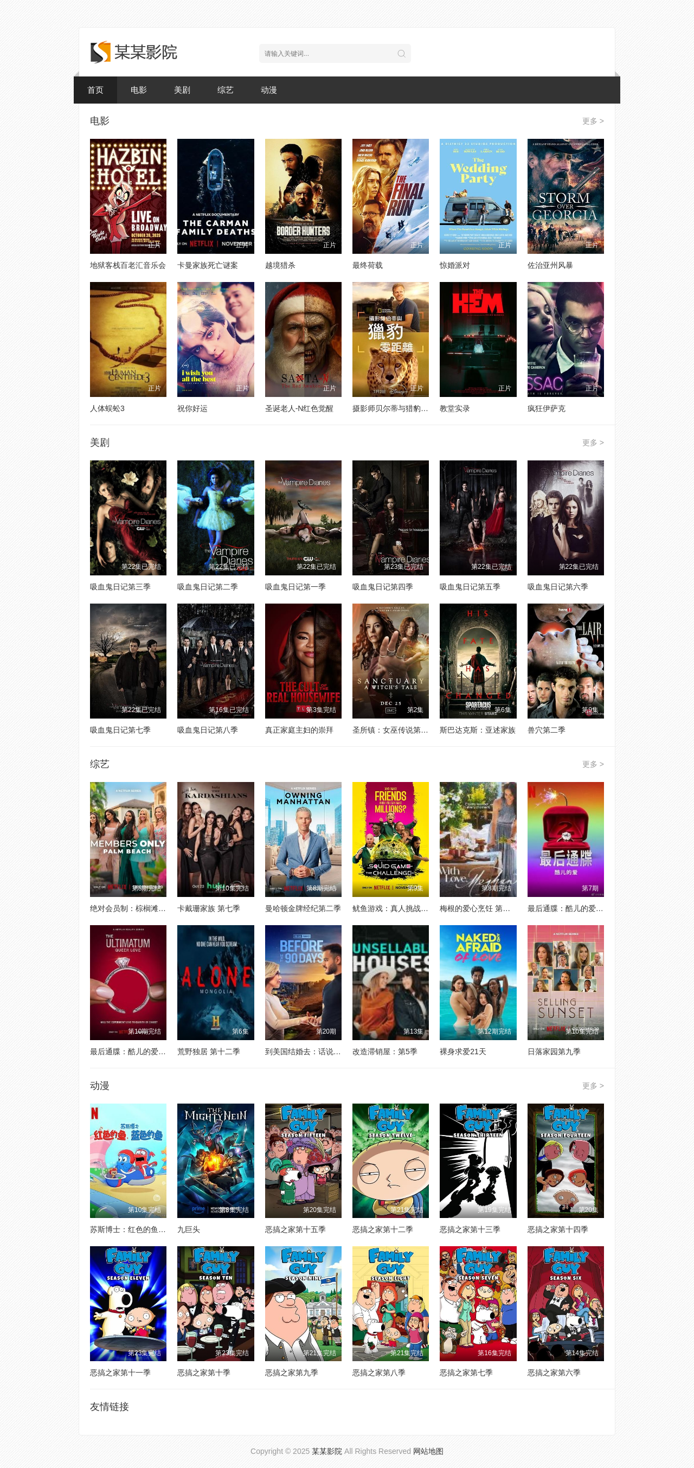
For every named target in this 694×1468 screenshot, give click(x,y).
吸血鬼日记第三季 (120, 586)
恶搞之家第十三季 (470, 1229)
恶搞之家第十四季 (558, 1229)
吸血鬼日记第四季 (382, 586)
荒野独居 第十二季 (208, 1051)
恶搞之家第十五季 (295, 1229)
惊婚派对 (455, 265)
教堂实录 (455, 408)
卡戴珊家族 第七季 (208, 908)
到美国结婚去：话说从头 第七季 (319, 1051)
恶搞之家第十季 (203, 1372)
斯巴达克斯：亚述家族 (478, 730)
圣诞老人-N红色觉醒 (299, 408)
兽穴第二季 (547, 730)
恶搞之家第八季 (379, 1372)
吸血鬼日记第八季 (207, 730)
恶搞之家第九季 (291, 1372)
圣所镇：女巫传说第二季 (394, 730)
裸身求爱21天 (463, 1051)
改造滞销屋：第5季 (384, 1051)
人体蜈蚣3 (107, 408)
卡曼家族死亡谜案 (207, 265)
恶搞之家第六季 (554, 1372)
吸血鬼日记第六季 (558, 586)
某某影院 (327, 1451)
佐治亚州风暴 (550, 265)
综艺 (225, 89)
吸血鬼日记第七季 (120, 730)
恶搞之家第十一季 (120, 1372)
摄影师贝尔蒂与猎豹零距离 (398, 408)
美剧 (182, 89)
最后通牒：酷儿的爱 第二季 (574, 908)
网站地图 (428, 1451)
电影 (139, 89)
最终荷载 (367, 265)
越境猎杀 (280, 265)
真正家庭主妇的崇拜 (299, 730)
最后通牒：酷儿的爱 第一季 (136, 1051)
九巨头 (188, 1229)
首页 (95, 89)
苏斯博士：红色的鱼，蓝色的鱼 (143, 1229)
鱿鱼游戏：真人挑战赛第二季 (401, 908)
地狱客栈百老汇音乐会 (128, 265)
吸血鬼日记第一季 (295, 586)
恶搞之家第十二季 (382, 1229)
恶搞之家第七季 (466, 1372)
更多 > (593, 121)
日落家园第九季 (554, 1051)
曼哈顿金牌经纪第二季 (303, 908)
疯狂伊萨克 (547, 408)
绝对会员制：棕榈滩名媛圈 (135, 908)
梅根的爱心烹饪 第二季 (479, 908)
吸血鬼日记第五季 (470, 586)
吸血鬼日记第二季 (207, 586)
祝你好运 (192, 408)
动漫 (269, 89)
